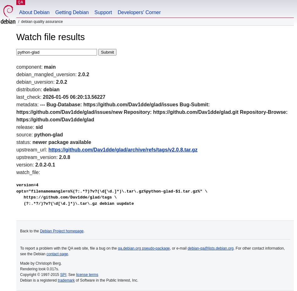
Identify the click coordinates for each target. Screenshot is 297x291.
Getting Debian (72, 12)
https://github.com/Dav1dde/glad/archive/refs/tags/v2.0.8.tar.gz (122, 149)
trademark (66, 280)
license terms (87, 274)
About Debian (34, 12)
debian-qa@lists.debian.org (211, 248)
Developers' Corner (139, 12)
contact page (57, 254)
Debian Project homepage (62, 231)
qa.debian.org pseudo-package (144, 248)
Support (103, 12)
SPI (63, 274)
